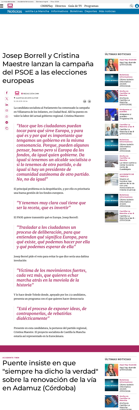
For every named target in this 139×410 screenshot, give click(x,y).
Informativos (59, 11)
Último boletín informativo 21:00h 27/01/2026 (127, 203)
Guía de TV (75, 6)
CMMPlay (47, 6)
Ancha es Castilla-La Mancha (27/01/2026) (126, 101)
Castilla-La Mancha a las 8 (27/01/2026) (127, 131)
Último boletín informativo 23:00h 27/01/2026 (127, 83)
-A (89, 101)
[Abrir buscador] (132, 6)
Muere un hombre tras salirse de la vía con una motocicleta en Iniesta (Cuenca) (127, 184)
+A (84, 101)
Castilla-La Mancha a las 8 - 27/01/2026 (127, 218)
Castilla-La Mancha (36, 11)
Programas (91, 6)
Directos (61, 6)
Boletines (76, 11)
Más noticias (107, 11)
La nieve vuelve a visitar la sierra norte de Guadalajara (128, 166)
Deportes (91, 11)
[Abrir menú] (1, 6)
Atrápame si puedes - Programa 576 (126, 116)
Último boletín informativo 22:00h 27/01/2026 (127, 148)
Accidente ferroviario (25, 2)
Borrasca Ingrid (42, 2)
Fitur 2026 (55, 2)
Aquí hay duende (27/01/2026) (128, 64)
